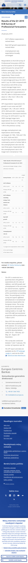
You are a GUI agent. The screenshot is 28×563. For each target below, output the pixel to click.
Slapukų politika (9, 474)
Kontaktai (7, 436)
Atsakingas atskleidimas (11, 458)
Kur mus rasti (8, 438)
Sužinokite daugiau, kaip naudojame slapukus (15, 551)
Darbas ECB (7, 428)
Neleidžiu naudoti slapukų (15, 560)
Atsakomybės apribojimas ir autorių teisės (15, 451)
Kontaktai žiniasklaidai (12, 408)
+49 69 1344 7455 (14, 392)
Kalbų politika (8, 480)
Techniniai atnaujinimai (11, 455)
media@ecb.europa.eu (15, 395)
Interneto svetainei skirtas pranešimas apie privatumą (12, 471)
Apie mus (7, 425)
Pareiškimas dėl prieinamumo (13, 477)
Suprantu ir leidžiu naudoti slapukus (15, 556)
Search (20, 5)
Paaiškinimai (8, 430)
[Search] (13, 5)
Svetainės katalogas (9, 484)
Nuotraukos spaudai (10, 433)
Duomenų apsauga (10, 468)
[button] (25, 2)
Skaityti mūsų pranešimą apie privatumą (15, 548)
